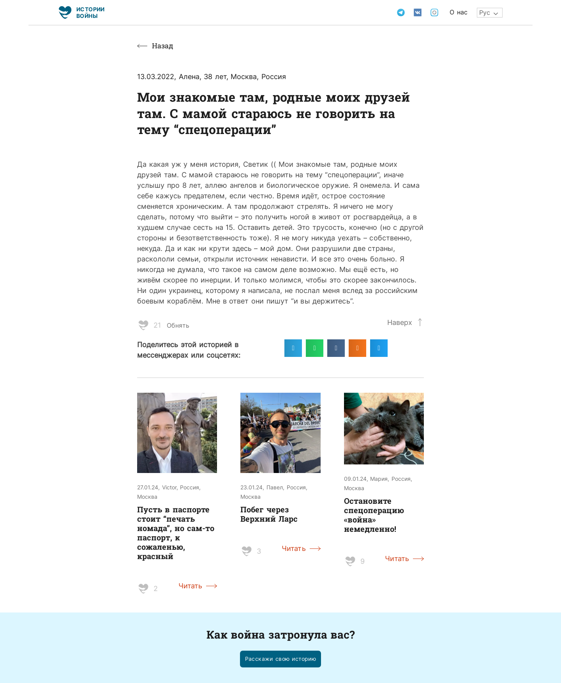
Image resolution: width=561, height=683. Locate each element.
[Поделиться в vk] (336, 348)
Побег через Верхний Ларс (269, 514)
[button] (280, 659)
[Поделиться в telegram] (293, 348)
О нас (459, 12)
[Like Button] (143, 325)
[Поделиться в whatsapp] (314, 348)
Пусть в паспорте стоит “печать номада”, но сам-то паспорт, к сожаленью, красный (175, 532)
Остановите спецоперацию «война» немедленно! (374, 515)
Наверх (399, 322)
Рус (484, 12)
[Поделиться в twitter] (379, 348)
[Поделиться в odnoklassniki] (357, 348)
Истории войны (90, 12)
